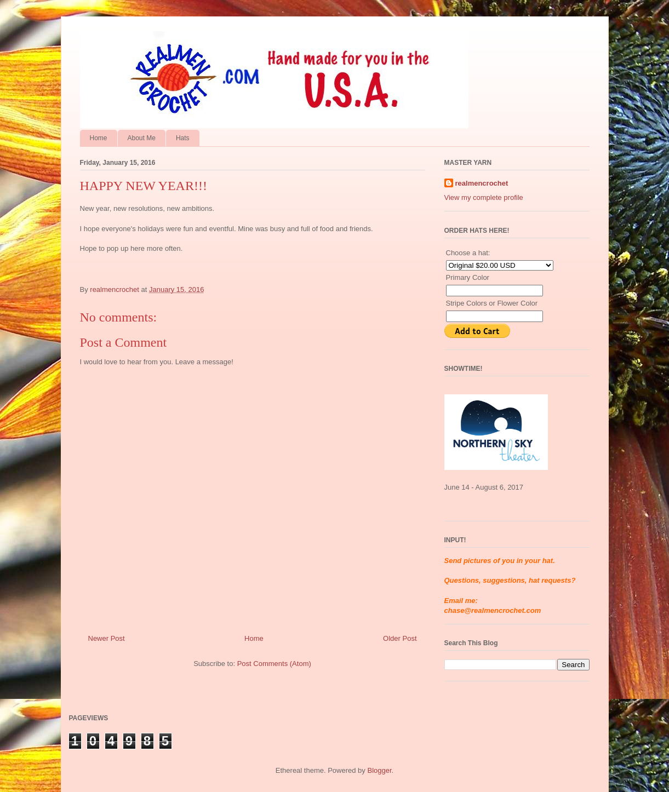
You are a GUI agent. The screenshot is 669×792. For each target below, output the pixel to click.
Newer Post (106, 638)
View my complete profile (483, 197)
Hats (183, 138)
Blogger (379, 770)
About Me (142, 138)
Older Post (399, 638)
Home (98, 138)
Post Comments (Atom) (274, 663)
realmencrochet (481, 183)
